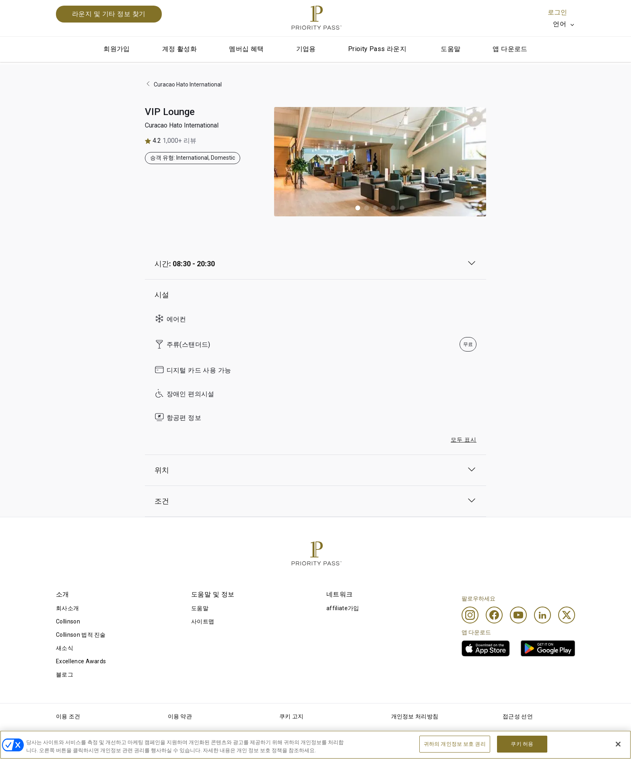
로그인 (557, 12)
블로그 (64, 674)
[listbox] (564, 24)
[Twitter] (566, 615)
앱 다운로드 (510, 49)
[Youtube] (518, 615)
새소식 (64, 648)
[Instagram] (470, 615)
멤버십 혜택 (246, 49)
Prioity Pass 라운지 (377, 49)
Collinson (68, 621)
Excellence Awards (81, 661)
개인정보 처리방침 (415, 716)
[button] (357, 208)
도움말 (450, 49)
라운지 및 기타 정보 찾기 (109, 14)
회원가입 (116, 49)
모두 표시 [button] (463, 439)
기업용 (306, 49)
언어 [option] (559, 24)
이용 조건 (68, 716)
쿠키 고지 (291, 716)
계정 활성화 (179, 49)
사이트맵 (202, 621)
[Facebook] (494, 615)
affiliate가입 (342, 608)
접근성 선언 (518, 716)
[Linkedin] (542, 615)
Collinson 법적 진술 (81, 634)
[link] (486, 648)
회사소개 (67, 608)
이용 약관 (180, 716)
